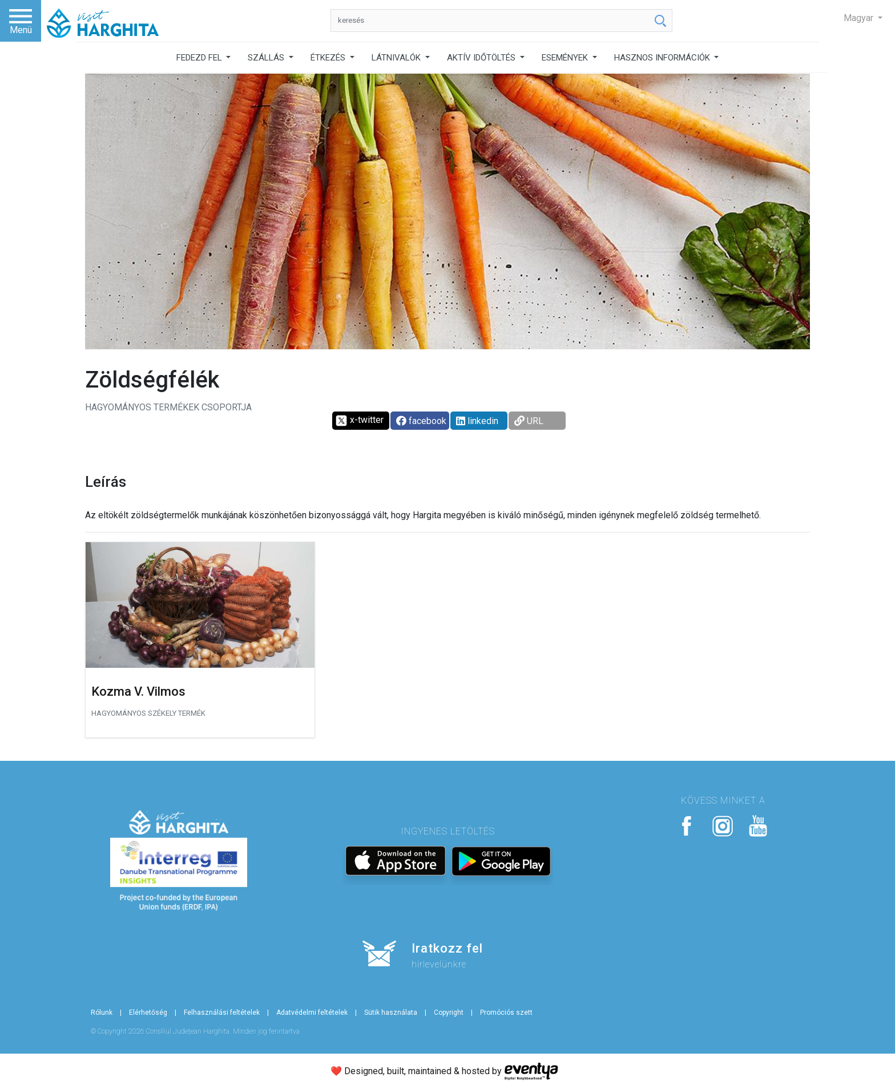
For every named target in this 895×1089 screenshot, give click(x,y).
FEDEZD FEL (200, 58)
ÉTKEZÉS (329, 58)
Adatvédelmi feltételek (312, 1013)
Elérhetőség (148, 1013)
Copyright (448, 1013)
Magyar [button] (860, 18)
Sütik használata (390, 1013)
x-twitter (359, 420)
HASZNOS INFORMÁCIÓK (663, 58)
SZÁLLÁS (267, 58)
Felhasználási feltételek (222, 1013)
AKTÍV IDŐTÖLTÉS (482, 58)
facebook (421, 421)
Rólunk (101, 1013)
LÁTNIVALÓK (397, 58)
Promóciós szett (506, 1013)
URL (528, 421)
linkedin (477, 421)
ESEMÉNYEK (566, 58)
